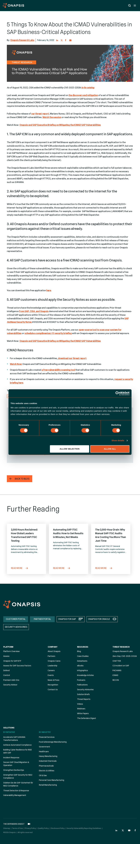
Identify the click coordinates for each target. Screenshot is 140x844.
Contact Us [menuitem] (53, 689)
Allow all (110, 449)
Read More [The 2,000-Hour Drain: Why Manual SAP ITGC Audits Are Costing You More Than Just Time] (103, 568)
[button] (57, 40)
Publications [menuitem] (82, 685)
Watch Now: (16, 364)
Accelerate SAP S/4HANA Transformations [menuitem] (14, 738)
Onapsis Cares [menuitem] (54, 661)
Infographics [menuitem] (82, 670)
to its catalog (87, 87)
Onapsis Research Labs (22, 40)
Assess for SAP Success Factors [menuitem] (17, 666)
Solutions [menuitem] (8, 728)
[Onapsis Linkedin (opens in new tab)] (116, 830)
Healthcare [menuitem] (44, 751)
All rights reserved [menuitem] (25, 832)
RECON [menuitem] (116, 680)
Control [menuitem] (6, 675)
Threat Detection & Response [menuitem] (16, 790)
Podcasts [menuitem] (81, 680)
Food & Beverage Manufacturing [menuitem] (53, 742)
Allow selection (69, 449)
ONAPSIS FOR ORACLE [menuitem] (99, 619)
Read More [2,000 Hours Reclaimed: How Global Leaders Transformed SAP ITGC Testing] (19, 568)
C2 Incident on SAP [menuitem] (121, 666)
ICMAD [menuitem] (115, 675)
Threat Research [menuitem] (121, 647)
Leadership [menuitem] (52, 666)
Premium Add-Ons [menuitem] (11, 680)
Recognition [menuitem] (53, 685)
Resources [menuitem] (82, 647)
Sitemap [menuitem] (6, 828)
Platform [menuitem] (8, 647)
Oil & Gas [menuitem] (43, 775)
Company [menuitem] (52, 647)
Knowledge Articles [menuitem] (85, 675)
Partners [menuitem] (51, 656)
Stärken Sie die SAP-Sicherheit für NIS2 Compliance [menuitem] (18, 784)
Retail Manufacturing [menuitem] (48, 785)
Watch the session (51, 117)
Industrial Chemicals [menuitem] (48, 761)
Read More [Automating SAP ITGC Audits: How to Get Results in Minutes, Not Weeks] (61, 568)
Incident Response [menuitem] (11, 757)
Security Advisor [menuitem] (10, 685)
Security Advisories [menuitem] (85, 689)
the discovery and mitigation (83, 95)
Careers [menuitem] (51, 670)
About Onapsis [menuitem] (54, 651)
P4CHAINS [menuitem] (117, 670)
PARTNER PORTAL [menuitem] (42, 619)
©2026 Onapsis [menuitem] (9, 832)
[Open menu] (134, 5)
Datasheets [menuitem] (82, 661)
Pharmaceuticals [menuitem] (46, 766)
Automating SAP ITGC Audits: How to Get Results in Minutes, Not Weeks (68, 533)
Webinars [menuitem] (81, 709)
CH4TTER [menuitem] (117, 661)
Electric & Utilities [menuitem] (46, 771)
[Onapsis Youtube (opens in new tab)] (129, 830)
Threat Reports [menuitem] (83, 699)
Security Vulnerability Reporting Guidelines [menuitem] (84, 828)
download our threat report (72, 358)
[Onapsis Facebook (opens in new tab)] (136, 830)
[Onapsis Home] (21, 604)
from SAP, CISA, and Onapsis (34, 311)
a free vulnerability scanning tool (58, 370)
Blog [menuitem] (79, 651)
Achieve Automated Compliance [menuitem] (17, 745)
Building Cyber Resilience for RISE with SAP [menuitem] (17, 751)
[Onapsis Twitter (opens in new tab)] (123, 830)
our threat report (40, 113)
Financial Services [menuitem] (47, 737)
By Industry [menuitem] (45, 732)
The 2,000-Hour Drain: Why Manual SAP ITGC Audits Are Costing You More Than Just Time (110, 535)
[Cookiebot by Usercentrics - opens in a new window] (117, 393)
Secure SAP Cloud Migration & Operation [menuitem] (16, 763)
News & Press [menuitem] (53, 680)
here (48, 290)
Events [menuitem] (51, 675)
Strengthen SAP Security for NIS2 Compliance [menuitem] (17, 776)
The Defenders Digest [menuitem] (86, 718)
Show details (118, 440)
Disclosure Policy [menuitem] (58, 828)
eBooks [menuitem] (80, 666)
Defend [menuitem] (6, 670)
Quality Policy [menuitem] (43, 828)
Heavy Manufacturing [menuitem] (48, 756)
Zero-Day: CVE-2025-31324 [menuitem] (125, 656)
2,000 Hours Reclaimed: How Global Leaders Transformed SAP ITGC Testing (24, 535)
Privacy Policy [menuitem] (30, 828)
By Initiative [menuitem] (9, 732)
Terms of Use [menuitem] (17, 828)
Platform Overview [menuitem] (11, 651)
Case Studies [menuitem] (83, 656)
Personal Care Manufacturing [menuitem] (51, 780)
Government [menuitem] (44, 747)
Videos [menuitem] (80, 704)
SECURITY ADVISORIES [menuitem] (16, 627)
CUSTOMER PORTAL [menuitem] (16, 619)
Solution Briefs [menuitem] (83, 694)
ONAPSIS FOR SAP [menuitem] (67, 619)
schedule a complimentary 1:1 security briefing (48, 333)
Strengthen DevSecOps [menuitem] (13, 770)
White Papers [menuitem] (83, 713)
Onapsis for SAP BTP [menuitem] (12, 661)
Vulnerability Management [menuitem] (14, 795)
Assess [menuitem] (6, 656)
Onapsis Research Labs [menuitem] (123, 651)
